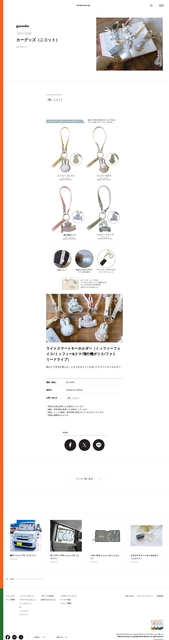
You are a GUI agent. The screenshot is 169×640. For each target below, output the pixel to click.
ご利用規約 (159, 589)
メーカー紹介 (65, 593)
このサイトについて (68, 589)
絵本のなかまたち (48, 593)
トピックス (10, 589)
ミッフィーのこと (26, 589)
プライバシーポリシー (145, 589)
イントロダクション (25, 597)
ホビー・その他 (24, 33)
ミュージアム (23, 604)
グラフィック (23, 608)
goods (12, 572)
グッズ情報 (10, 593)
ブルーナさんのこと (27, 593)
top (7, 572)
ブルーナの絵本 (47, 589)
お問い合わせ (129, 589)
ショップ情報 (65, 597)
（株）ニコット (54, 99)
